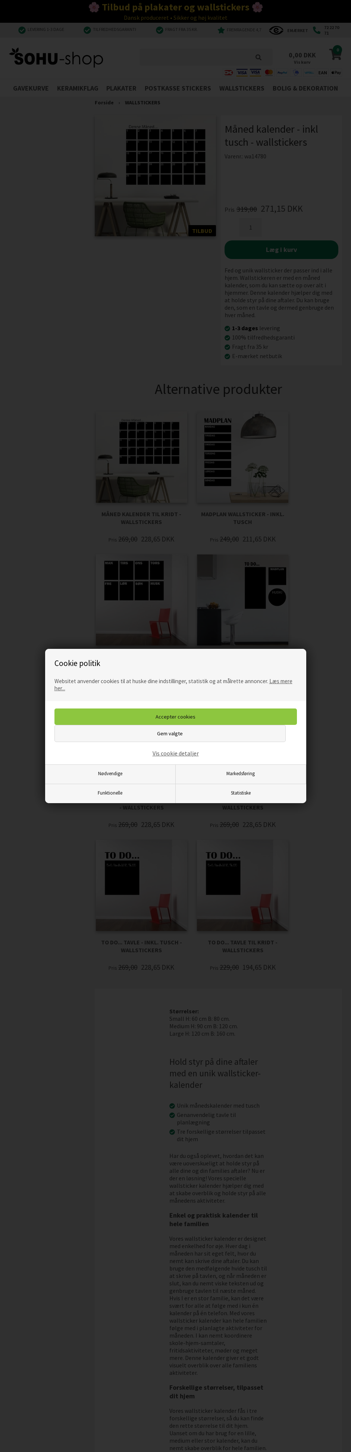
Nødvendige (110, 773)
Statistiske (241, 793)
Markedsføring (240, 773)
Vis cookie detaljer (176, 753)
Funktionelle (110, 793)
